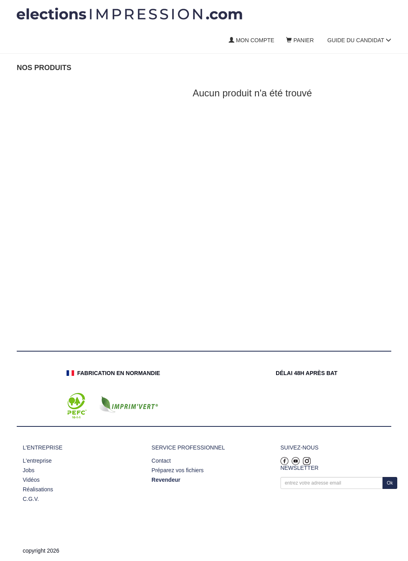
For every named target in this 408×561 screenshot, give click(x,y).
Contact (161, 460)
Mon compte (251, 40)
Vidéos (31, 480)
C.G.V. (31, 499)
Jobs (29, 470)
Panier (300, 40)
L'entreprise (37, 460)
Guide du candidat (360, 40)
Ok (390, 483)
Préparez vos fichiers (177, 470)
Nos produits (44, 68)
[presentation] (341, 507)
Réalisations (38, 489)
